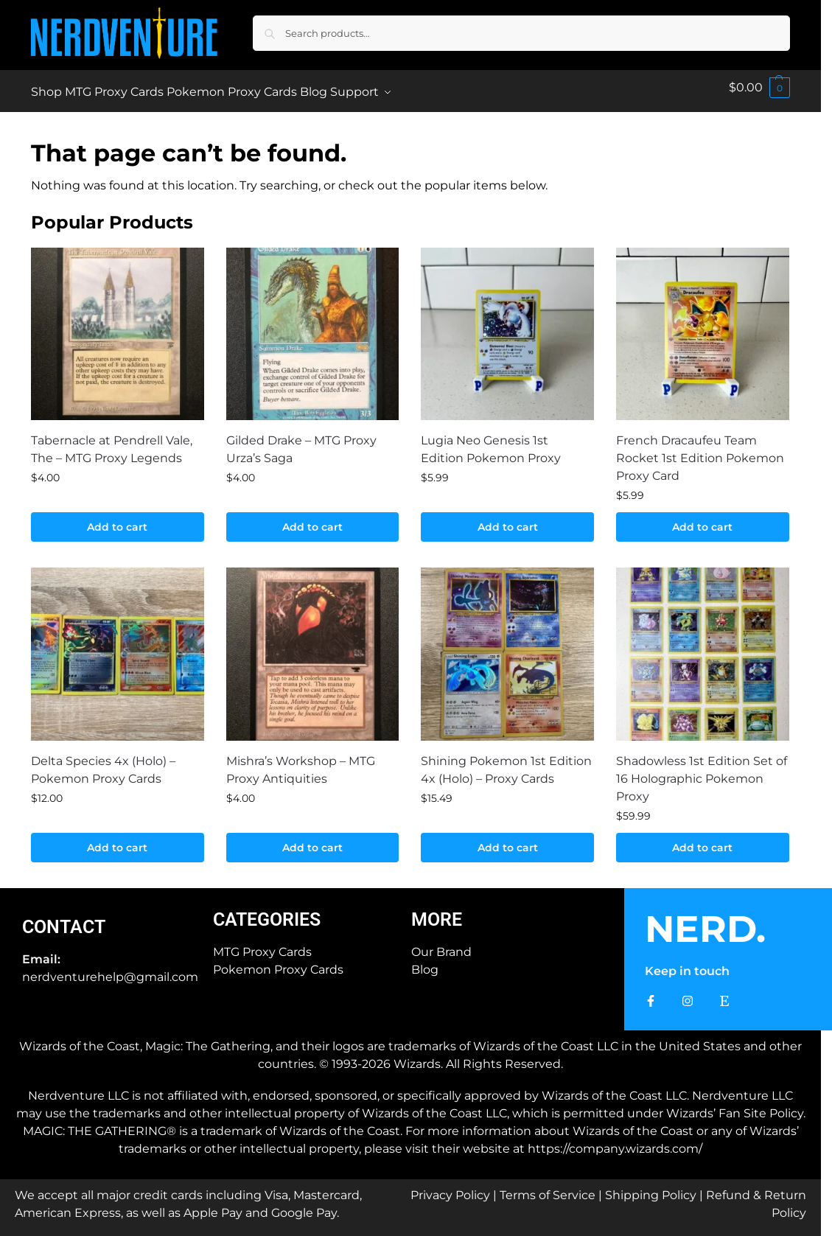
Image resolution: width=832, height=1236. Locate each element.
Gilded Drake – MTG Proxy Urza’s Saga (301, 441)
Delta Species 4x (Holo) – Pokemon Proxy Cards (103, 762)
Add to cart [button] (117, 519)
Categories (267, 911)
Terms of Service (547, 1187)
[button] (759, 87)
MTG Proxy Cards (262, 944)
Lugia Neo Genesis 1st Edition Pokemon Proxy (491, 441)
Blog (424, 961)
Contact (63, 918)
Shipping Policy (650, 1187)
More (436, 911)
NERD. (705, 920)
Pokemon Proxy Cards (278, 961)
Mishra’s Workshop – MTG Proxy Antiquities (300, 762)
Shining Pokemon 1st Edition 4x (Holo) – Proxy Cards (506, 762)
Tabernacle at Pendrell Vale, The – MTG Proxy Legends (111, 441)
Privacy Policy (450, 1187)
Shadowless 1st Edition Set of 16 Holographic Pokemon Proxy (701, 770)
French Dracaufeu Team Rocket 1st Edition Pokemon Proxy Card (700, 450)
